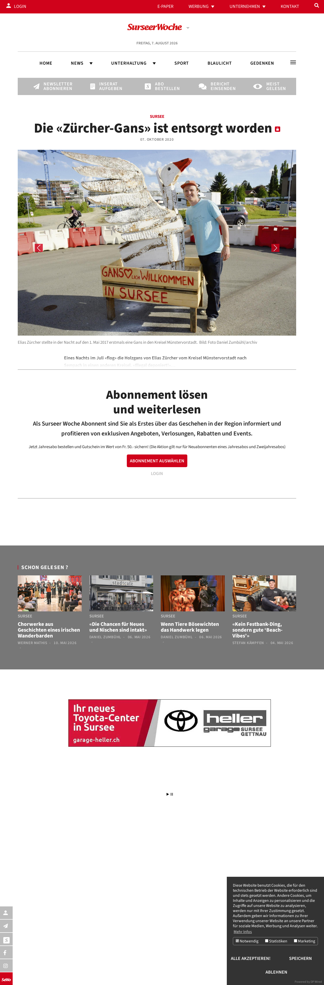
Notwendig (247, 941)
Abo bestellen (163, 86)
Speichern (300, 958)
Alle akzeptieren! (251, 958)
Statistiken (276, 941)
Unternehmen (245, 6)
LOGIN (157, 473)
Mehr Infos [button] (243, 932)
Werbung (199, 6)
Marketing (304, 941)
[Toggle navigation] (293, 62)
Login (20, 6)
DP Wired (316, 982)
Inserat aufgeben (107, 86)
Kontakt (290, 6)
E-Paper (165, 6)
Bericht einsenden (219, 86)
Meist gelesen (275, 86)
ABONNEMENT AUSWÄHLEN (157, 461)
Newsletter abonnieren (52, 86)
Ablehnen (276, 972)
